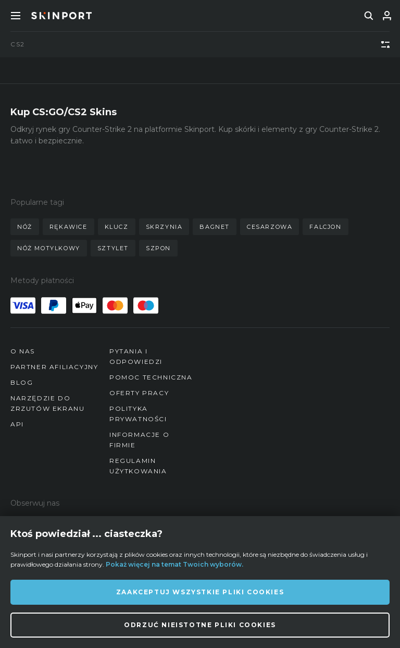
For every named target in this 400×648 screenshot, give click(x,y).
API (17, 424)
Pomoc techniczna (151, 377)
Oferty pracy (139, 393)
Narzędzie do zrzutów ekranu (47, 403)
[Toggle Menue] (15, 15)
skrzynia (164, 226)
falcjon (325, 226)
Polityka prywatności (138, 414)
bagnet (214, 226)
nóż (24, 226)
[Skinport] (61, 15)
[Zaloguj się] (387, 15)
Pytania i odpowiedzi (135, 356)
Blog (21, 382)
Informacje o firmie (139, 440)
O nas (22, 351)
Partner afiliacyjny (54, 367)
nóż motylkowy (48, 248)
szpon (158, 248)
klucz (117, 226)
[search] (368, 15)
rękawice (68, 226)
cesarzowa (269, 226)
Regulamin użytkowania (138, 466)
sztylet (113, 248)
